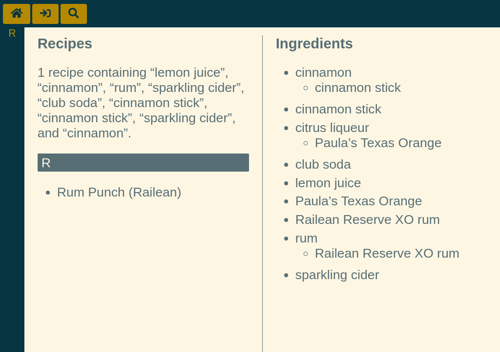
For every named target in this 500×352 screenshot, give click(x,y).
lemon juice (328, 183)
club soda (323, 164)
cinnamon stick (358, 87)
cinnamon (323, 72)
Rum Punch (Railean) (119, 192)
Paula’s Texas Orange (378, 142)
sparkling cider (337, 274)
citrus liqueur (332, 127)
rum (306, 238)
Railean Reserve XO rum (367, 219)
